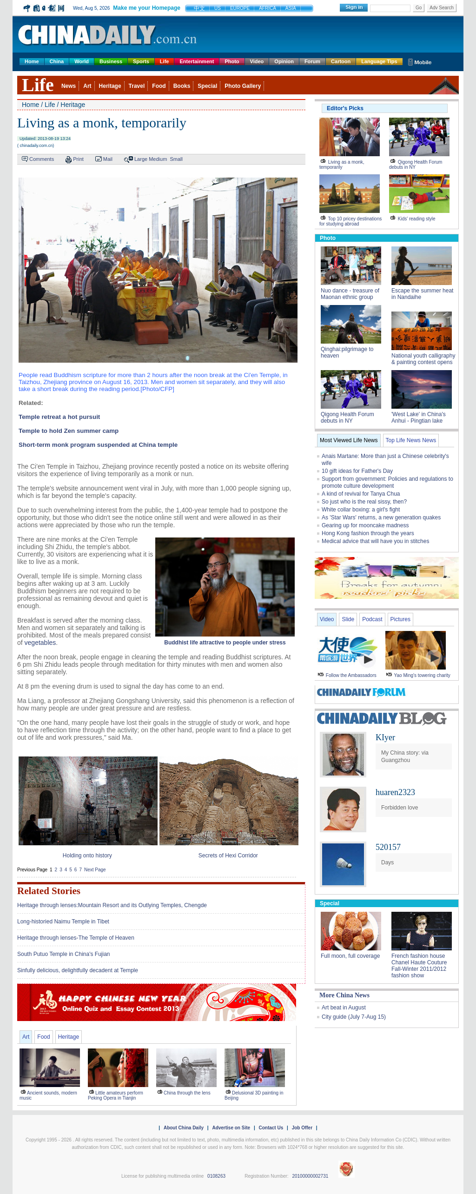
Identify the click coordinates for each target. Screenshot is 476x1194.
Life (164, 61)
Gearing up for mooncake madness (365, 525)
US (217, 8)
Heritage (110, 86)
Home (32, 61)
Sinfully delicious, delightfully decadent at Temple (77, 970)
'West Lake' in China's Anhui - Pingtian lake (418, 417)
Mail (107, 159)
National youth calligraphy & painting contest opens (423, 358)
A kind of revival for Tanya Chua (361, 494)
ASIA (290, 8)
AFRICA (267, 8)
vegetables (40, 642)
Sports (141, 61)
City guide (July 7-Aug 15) (354, 1017)
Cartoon (340, 61)
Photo (232, 61)
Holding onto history (87, 855)
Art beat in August (344, 1007)
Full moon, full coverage (350, 956)
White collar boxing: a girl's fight (361, 509)
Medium (158, 159)
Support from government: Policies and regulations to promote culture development (387, 482)
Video (257, 61)
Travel (137, 86)
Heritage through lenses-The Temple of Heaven (75, 938)
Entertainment (196, 61)
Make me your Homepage (146, 8)
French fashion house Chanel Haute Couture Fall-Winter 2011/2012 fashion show (419, 966)
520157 (388, 847)
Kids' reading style (417, 218)
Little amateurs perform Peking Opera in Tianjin (115, 1095)
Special (207, 86)
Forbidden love (399, 807)
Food (158, 86)
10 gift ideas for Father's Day (357, 471)
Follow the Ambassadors (351, 675)
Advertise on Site (231, 1127)
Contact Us (270, 1127)
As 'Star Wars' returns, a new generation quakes (381, 517)
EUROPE (240, 8)
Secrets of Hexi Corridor (228, 855)
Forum (312, 61)
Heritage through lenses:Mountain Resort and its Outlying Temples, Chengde (112, 905)
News (68, 86)
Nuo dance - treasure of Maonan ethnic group (350, 293)
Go (419, 7)
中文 (199, 8)
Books (182, 86)
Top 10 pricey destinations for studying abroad (350, 221)
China (57, 61)
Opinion (284, 61)
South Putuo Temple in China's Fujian (63, 954)
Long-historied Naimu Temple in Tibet (63, 921)
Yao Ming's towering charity (422, 675)
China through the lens (187, 1092)
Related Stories (48, 890)
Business (110, 61)
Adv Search (442, 7)
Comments (41, 159)
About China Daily (184, 1127)
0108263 (216, 1176)
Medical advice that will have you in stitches (375, 541)
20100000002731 (310, 1176)
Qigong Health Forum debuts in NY (415, 164)
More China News (344, 995)
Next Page (95, 869)
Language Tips (379, 61)
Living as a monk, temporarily (341, 164)
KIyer (385, 737)
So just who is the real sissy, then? (364, 501)
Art (87, 86)
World (81, 61)
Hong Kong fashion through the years (368, 533)
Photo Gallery (243, 86)
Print (78, 159)
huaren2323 (395, 792)
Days (387, 862)
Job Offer (302, 1127)
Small (176, 159)
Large (140, 159)
